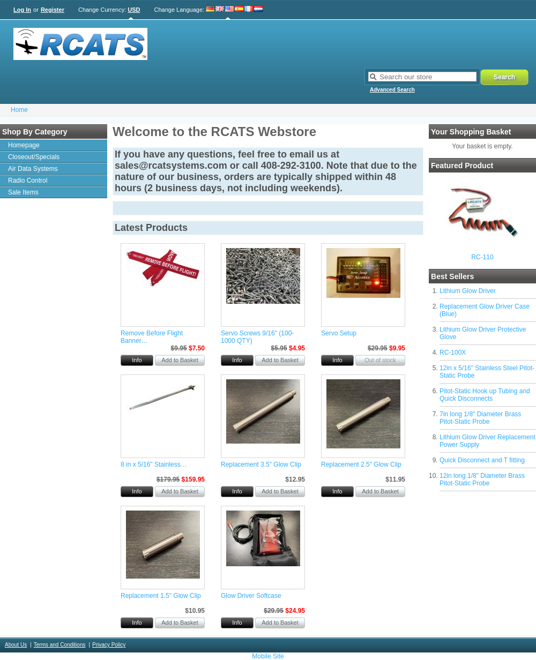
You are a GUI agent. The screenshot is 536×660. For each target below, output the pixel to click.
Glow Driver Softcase (251, 595)
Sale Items (23, 192)
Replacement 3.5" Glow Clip (261, 464)
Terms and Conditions (60, 645)
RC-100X (453, 352)
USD (134, 9)
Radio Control (27, 180)
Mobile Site (268, 656)
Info (137, 360)
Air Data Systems (33, 168)
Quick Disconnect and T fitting (482, 460)
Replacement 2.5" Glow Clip (361, 464)
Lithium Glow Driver (468, 291)
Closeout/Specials (33, 157)
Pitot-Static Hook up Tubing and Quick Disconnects (485, 394)
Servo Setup (338, 333)
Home (19, 110)
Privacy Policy (108, 645)
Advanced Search (392, 90)
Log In (22, 9)
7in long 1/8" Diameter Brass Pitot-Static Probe (480, 417)
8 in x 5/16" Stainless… (154, 464)
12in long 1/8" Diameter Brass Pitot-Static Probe (482, 479)
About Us (16, 645)
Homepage (24, 145)
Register (52, 9)
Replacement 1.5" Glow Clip (161, 595)
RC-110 (482, 257)
